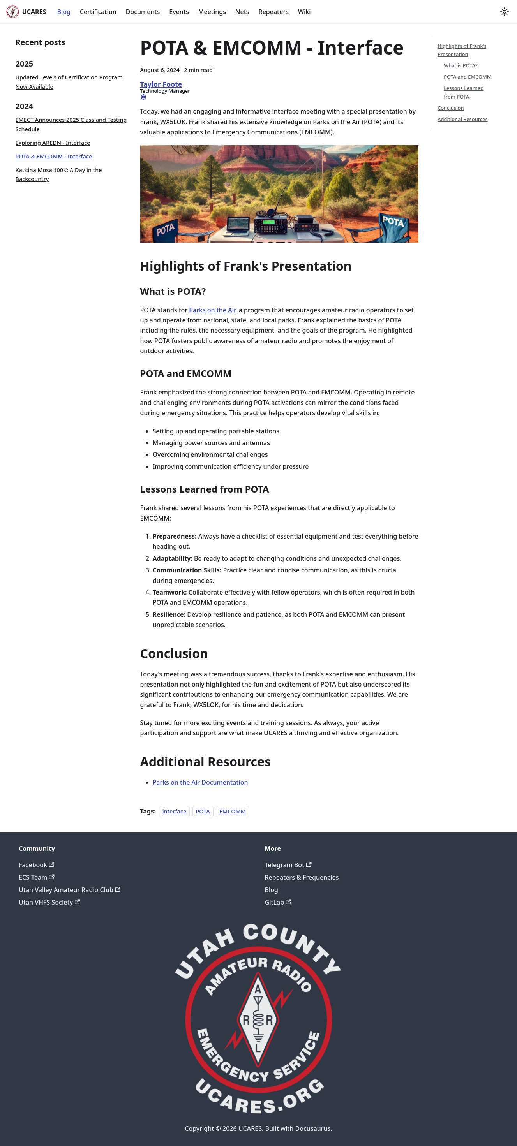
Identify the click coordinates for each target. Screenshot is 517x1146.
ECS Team (37, 877)
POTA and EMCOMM (467, 76)
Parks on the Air (212, 310)
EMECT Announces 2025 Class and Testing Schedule (71, 124)
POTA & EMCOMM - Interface (54, 156)
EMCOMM (232, 811)
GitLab (278, 902)
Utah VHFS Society (49, 902)
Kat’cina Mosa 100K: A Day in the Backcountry (59, 174)
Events (179, 11)
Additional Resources (463, 119)
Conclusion (451, 107)
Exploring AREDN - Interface (53, 142)
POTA (203, 811)
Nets (242, 11)
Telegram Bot (288, 865)
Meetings (212, 11)
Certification (98, 11)
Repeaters (274, 11)
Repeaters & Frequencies (302, 877)
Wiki (304, 11)
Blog (63, 11)
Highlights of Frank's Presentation (462, 50)
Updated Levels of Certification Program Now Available (69, 82)
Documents (143, 11)
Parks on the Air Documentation (200, 782)
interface (174, 811)
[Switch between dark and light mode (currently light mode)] (504, 11)
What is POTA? (460, 65)
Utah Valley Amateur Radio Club (69, 889)
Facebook (36, 865)
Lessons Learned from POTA (463, 92)
